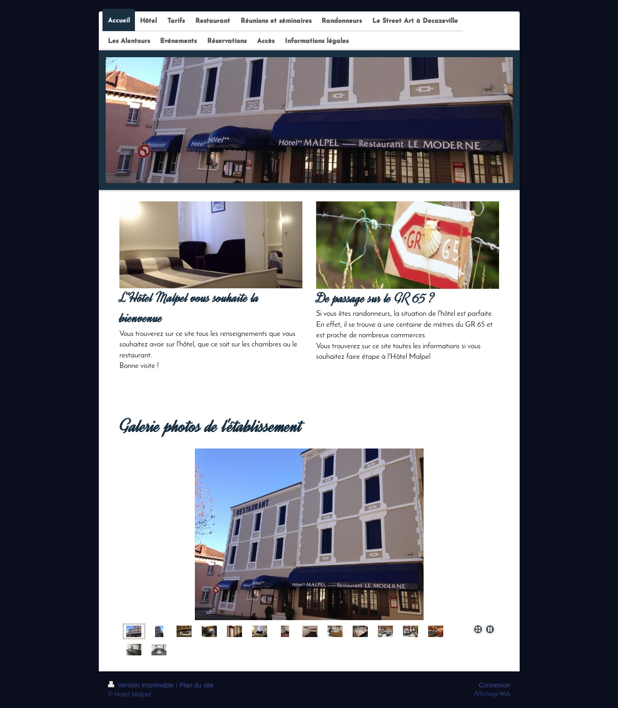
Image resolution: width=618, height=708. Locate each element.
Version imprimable (142, 685)
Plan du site (196, 685)
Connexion (495, 685)
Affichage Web (492, 694)
